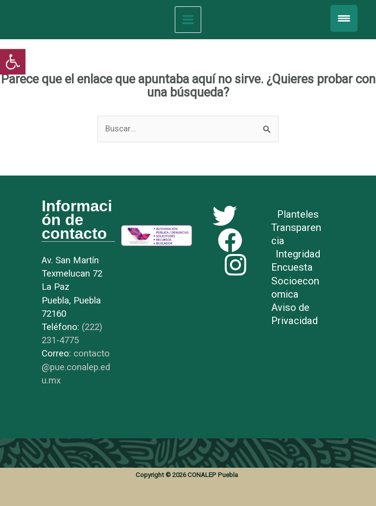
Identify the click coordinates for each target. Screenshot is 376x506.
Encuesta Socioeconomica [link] (295, 280)
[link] (12, 62)
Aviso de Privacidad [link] (294, 314)
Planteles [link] (298, 214)
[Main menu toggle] (188, 19)
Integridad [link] (298, 254)
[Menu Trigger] (343, 18)
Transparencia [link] (296, 234)
